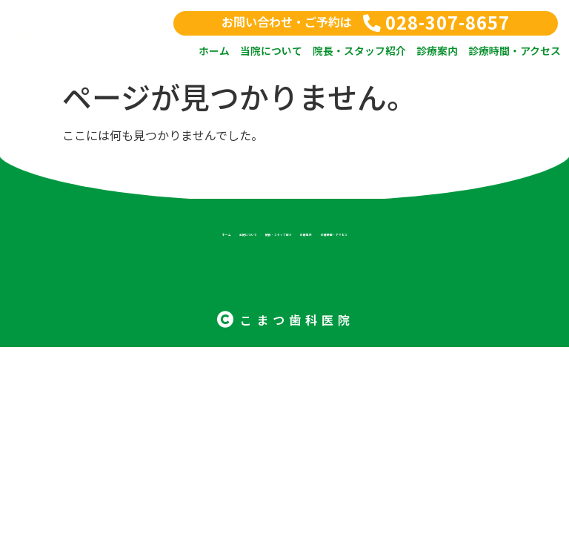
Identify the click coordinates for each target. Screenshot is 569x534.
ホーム (214, 50)
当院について (271, 50)
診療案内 (437, 50)
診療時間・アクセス (514, 50)
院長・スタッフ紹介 (359, 50)
